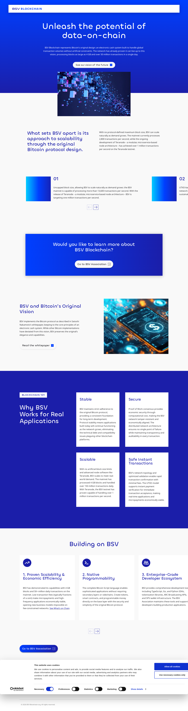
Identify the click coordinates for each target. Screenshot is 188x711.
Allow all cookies (166, 683)
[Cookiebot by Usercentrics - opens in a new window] (16, 706)
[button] (89, 207)
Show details (137, 706)
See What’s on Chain (60, 608)
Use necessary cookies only (166, 691)
